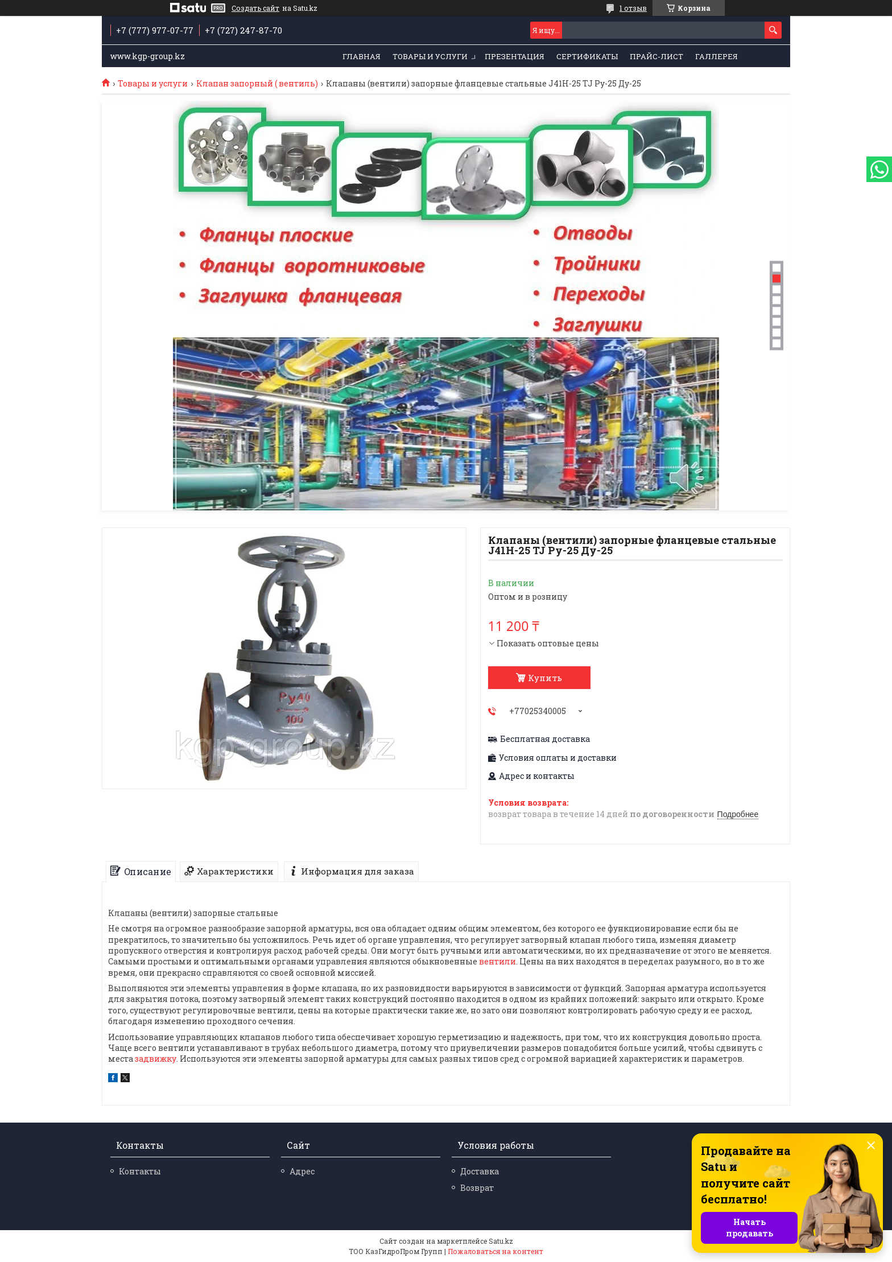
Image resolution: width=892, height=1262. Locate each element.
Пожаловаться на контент (495, 1251)
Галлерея (716, 56)
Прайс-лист (656, 56)
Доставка (479, 1171)
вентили (497, 961)
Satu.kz (501, 1240)
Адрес (302, 1171)
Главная (361, 56)
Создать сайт (255, 8)
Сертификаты (587, 56)
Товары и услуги (430, 56)
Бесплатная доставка (545, 739)
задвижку (155, 1058)
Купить (545, 677)
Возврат (477, 1187)
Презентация (514, 56)
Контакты (140, 1171)
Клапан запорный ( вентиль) (257, 84)
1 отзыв (633, 8)
